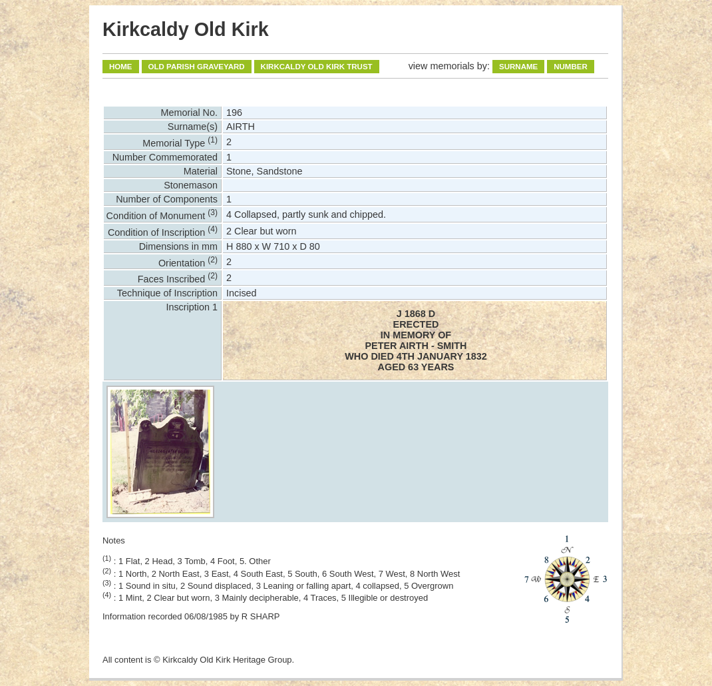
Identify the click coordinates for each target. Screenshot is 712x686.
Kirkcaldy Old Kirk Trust (317, 67)
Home (120, 67)
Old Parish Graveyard (196, 67)
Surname (518, 67)
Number (571, 67)
